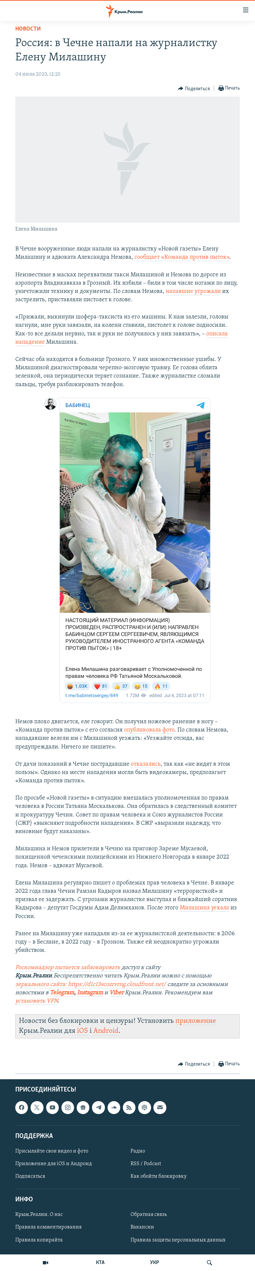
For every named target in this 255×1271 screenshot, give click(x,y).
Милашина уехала (204, 908)
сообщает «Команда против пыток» (181, 257)
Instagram (90, 993)
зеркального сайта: (41, 984)
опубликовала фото (149, 730)
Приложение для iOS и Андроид (53, 1163)
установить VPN (36, 1001)
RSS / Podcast (145, 1163)
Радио (137, 1151)
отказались (146, 764)
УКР (154, 1262)
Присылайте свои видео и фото (51, 1151)
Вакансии (142, 1227)
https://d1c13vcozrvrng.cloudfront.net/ (117, 984)
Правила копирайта (39, 1239)
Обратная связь (148, 1214)
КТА (100, 1262)
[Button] (194, 88)
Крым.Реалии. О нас (39, 1214)
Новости (28, 29)
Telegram (62, 993)
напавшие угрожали (193, 291)
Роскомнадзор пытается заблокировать (67, 967)
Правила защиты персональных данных (177, 1239)
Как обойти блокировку (158, 1176)
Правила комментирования (48, 1227)
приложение (195, 1021)
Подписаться (30, 1176)
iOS (82, 1030)
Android (106, 1030)
